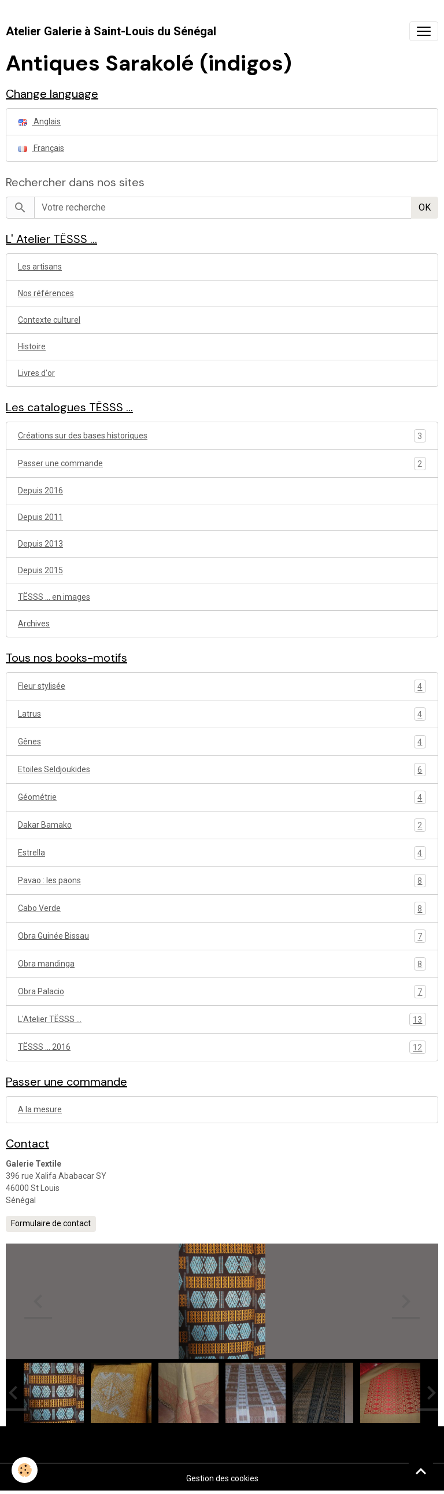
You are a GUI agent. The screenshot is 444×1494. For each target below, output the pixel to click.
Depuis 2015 (40, 570)
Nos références (46, 293)
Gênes (222, 741)
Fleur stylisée (222, 686)
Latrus (222, 714)
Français (41, 148)
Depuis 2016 (40, 490)
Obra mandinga (222, 964)
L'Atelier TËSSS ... (222, 1019)
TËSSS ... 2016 (222, 1047)
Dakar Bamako (222, 825)
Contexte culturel (49, 319)
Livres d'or (36, 373)
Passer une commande (60, 463)
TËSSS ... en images (54, 597)
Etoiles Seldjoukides (222, 769)
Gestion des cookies (222, 1478)
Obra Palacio (222, 991)
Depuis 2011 (40, 517)
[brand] (111, 31)
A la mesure (40, 1109)
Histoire (32, 346)
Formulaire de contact (51, 1223)
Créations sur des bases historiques (82, 435)
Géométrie (222, 797)
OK (425, 207)
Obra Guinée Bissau (222, 936)
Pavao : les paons (222, 880)
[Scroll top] (420, 1470)
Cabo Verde (222, 908)
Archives (34, 623)
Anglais (39, 121)
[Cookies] (25, 1470)
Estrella (222, 852)
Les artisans (40, 266)
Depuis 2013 (40, 543)
